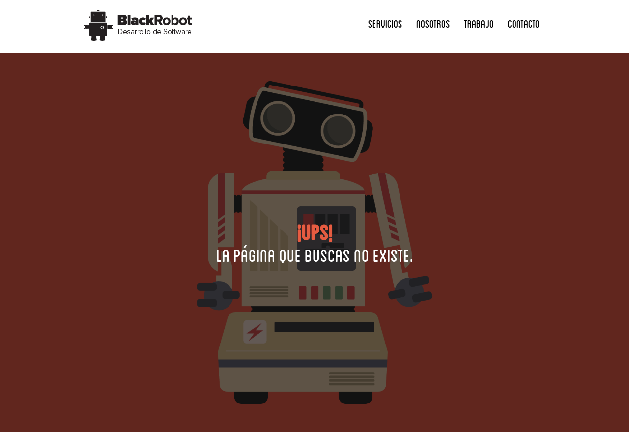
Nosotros (433, 23)
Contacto (524, 23)
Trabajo (479, 23)
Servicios (385, 23)
